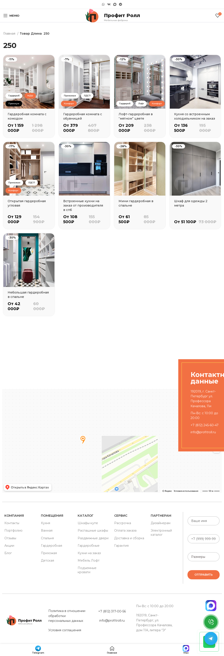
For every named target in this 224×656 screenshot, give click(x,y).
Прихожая (49, 553)
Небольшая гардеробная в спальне (28, 294)
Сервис (120, 516)
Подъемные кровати (87, 570)
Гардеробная (51, 546)
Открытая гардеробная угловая (27, 203)
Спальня (47, 538)
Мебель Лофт (89, 560)
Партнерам (161, 516)
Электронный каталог (161, 532)
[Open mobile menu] (11, 15)
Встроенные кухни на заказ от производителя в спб (83, 205)
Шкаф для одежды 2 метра (190, 203)
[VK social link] (109, 4)
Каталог (85, 516)
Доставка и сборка (129, 538)
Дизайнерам (160, 523)
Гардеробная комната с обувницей (82, 116)
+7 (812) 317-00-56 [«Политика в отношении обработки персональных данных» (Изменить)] (112, 611)
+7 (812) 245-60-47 (205, 425)
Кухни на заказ (89, 553)
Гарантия (121, 546)
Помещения (52, 516)
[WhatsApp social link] (103, 4)
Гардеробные (89, 546)
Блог (8, 553)
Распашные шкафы (93, 530)
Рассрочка (122, 523)
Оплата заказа (125, 530)
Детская (47, 560)
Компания (14, 516)
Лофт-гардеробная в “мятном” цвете (136, 116)
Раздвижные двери (93, 538)
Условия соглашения (64, 630)
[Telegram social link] (120, 4)
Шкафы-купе (88, 523)
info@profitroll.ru (203, 432)
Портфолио (13, 530)
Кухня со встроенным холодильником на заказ (194, 116)
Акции (9, 546)
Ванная (46, 530)
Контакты (11, 523)
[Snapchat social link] (115, 4)
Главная (9, 33)
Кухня (45, 523)
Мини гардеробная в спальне (136, 203)
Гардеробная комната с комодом (27, 116)
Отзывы (10, 538)
